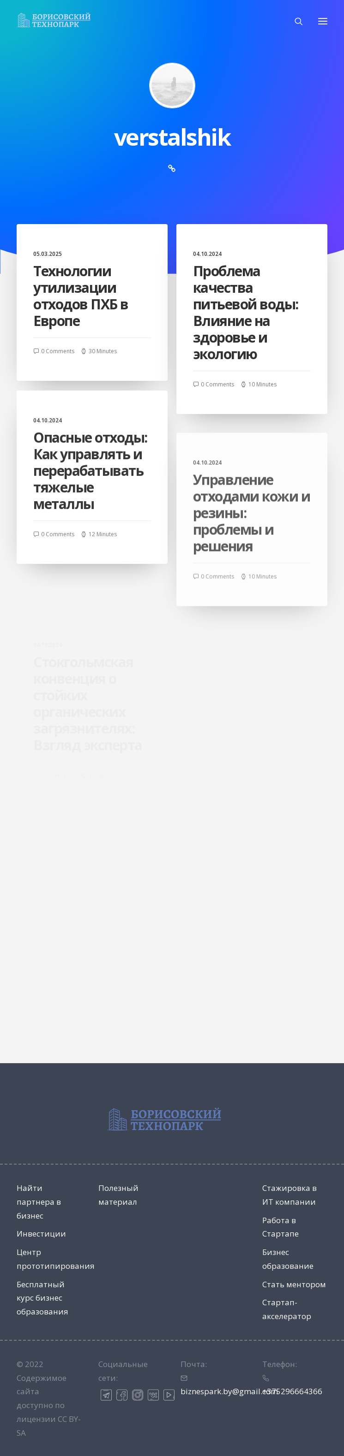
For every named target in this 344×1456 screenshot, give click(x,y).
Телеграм (106, 1395)
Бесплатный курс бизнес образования (42, 1298)
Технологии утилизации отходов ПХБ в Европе (80, 295)
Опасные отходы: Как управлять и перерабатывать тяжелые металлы (90, 512)
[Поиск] (294, 21)
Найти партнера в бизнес (39, 1202)
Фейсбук (121, 1395)
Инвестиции (41, 1233)
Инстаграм (137, 1395)
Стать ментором (294, 1284)
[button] (323, 21)
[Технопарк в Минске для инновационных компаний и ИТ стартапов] (54, 19)
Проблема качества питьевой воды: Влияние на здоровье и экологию (245, 312)
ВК (153, 1395)
